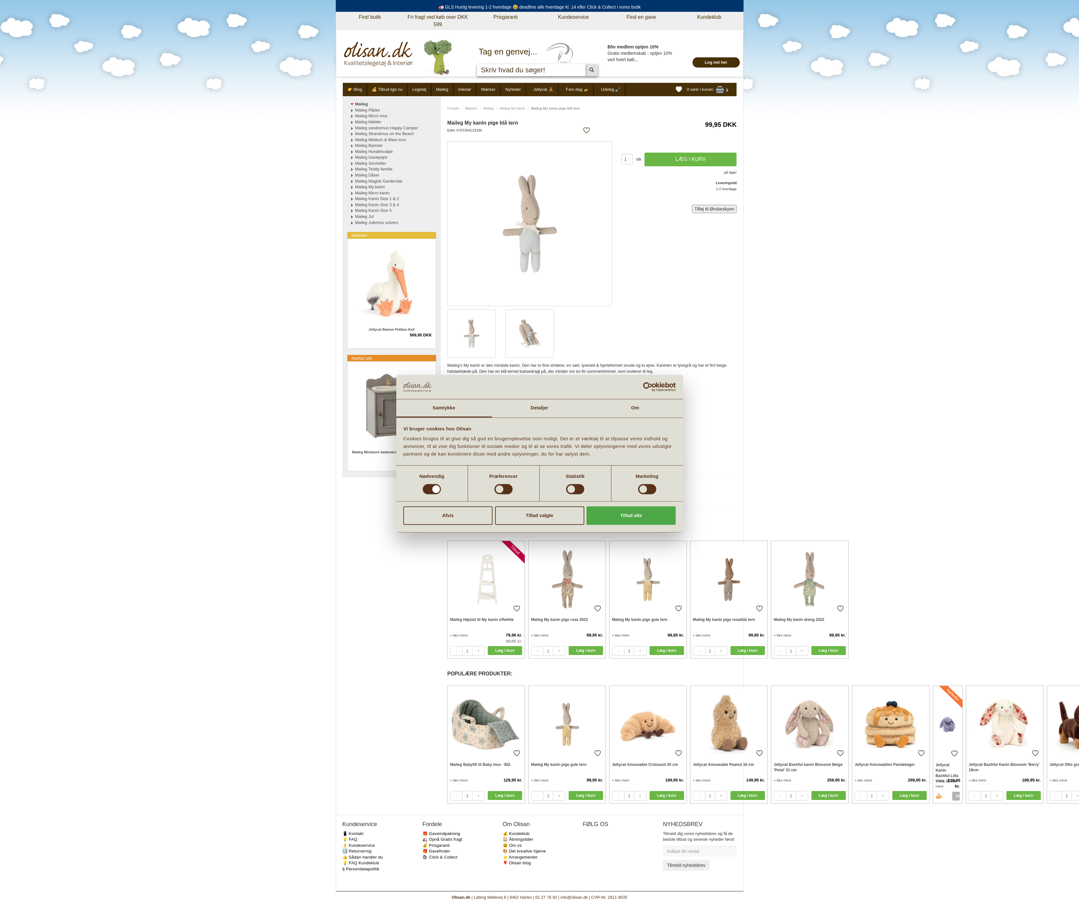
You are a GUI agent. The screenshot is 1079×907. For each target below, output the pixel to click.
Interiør (464, 89)
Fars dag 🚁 (577, 89)
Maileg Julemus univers (377, 222)
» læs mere (459, 635)
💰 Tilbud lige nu (387, 89)
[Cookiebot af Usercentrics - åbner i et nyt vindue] (648, 387)
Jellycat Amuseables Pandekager (885, 764)
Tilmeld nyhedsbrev (686, 865)
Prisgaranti (505, 17)
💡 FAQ (349, 839)
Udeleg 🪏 (611, 89)
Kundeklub (709, 17)
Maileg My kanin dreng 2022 (799, 619)
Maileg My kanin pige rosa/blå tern (724, 619)
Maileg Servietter (370, 163)
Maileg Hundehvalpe (374, 151)
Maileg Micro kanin (372, 193)
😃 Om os (512, 845)
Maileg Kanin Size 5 (373, 210)
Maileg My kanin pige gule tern (639, 619)
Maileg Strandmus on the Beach (384, 133)
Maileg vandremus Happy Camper (386, 128)
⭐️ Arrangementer (520, 857)
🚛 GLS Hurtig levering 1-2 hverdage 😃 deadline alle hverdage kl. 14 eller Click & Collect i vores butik (539, 7)
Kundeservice (573, 17)
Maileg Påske (367, 110)
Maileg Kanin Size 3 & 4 (377, 204)
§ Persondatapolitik (360, 869)
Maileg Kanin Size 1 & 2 (377, 198)
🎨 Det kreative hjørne (524, 851)
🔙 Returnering (356, 851)
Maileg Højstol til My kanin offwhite (482, 619)
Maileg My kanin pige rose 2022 (559, 619)
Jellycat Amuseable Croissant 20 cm (645, 764)
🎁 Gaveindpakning (441, 833)
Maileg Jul (364, 216)
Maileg (442, 89)
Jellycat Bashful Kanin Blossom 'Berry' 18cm (1004, 767)
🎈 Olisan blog (517, 862)
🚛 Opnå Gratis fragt (442, 839)
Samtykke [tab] (444, 408)
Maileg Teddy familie (374, 169)
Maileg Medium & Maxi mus (380, 139)
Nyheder (513, 89)
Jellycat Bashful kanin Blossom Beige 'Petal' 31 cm (808, 767)
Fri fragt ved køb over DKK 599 (437, 20)
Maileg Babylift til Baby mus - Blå (480, 764)
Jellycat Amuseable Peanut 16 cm (723, 764)
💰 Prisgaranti (436, 845)
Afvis (448, 515)
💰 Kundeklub (516, 833)
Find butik (370, 17)
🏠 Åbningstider (518, 839)
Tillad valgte (539, 515)
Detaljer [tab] (540, 408)
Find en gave (641, 17)
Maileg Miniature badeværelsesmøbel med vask (391, 452)
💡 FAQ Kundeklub (360, 862)
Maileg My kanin (512, 108)
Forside (453, 108)
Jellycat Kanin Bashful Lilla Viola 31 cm (947, 770)
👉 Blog (355, 89)
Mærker (488, 89)
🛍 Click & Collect (439, 857)
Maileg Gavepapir (371, 157)
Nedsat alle (362, 358)
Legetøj (419, 89)
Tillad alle (631, 515)
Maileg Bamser (369, 145)
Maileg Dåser (367, 175)
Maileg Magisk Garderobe (379, 181)
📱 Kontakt (352, 833)
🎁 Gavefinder (436, 851)
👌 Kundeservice (358, 845)
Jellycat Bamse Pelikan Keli (391, 329)
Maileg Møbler (368, 121)
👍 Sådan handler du (362, 857)
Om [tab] (635, 408)
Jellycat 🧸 (543, 89)
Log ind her (716, 62)
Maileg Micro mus (371, 115)
